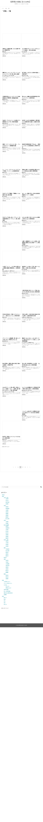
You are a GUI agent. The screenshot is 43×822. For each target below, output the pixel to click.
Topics (3, 270)
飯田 (5, 573)
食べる (23, 51)
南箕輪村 (3, 99)
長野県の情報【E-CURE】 (20, 2)
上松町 (7, 521)
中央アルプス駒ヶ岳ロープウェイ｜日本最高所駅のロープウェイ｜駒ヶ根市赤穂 (11, 219)
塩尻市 (7, 526)
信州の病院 (6, 589)
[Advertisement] (21, 23)
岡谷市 (7, 552)
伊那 (5, 505)
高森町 (7, 578)
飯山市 (7, 570)
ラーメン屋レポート (5, 75)
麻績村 (7, 538)
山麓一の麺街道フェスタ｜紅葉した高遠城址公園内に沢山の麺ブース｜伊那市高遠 (31, 243)
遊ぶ (5, 51)
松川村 (7, 531)
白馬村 (7, 546)
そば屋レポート (7, 270)
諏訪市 (7, 555)
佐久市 (7, 500)
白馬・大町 (6, 539)
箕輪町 (7, 513)
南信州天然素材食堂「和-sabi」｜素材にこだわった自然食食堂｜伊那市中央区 (31, 146)
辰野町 (3, 51)
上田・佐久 (6, 497)
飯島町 (7, 516)
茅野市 (7, 554)
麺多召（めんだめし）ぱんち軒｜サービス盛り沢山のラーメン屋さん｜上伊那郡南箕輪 (31, 340)
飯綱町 (7, 572)
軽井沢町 (7, 502)
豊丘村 (7, 576)
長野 (5, 559)
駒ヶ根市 (25, 51)
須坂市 (7, 568)
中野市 (7, 560)
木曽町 (7, 523)
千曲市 (7, 562)
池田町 (7, 534)
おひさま (7, 586)
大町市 (7, 540)
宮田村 (3, 172)
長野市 (7, 567)
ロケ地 (5, 584)
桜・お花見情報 (7, 591)
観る (27, 75)
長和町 (7, 503)
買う (7, 123)
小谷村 (7, 542)
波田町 (7, 536)
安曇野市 (7, 527)
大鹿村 (23, 123)
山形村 (7, 529)
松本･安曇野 (6, 524)
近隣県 (5, 594)
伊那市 (23, 75)
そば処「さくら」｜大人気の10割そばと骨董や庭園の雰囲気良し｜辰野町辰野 (11, 268)
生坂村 (7, 544)
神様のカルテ (8, 587)
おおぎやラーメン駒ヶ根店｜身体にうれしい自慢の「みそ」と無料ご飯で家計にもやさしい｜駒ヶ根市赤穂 (11, 389)
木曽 (5, 520)
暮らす (25, 75)
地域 (3, 496)
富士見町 (7, 550)
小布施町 (7, 563)
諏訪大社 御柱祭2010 (8, 592)
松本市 (7, 532)
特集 (3, 580)
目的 (3, 596)
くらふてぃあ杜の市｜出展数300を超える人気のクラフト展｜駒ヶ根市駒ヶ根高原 (31, 413)
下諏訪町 (7, 549)
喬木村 (7, 575)
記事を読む (4, 55)
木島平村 (7, 565)
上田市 (7, 498)
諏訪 (5, 547)
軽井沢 (5, 557)
